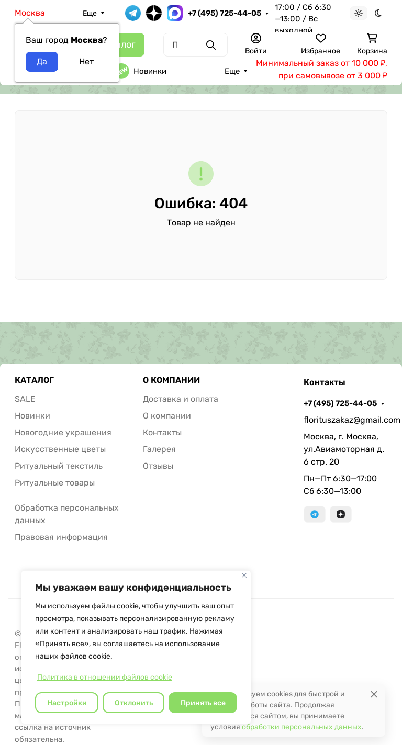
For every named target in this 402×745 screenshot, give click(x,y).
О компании (167, 416)
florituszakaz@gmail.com (345, 420)
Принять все (203, 702)
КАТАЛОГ (34, 380)
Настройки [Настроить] (67, 702)
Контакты (162, 432)
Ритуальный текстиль (59, 466)
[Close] (374, 693)
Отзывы (158, 466)
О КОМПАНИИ (171, 380)
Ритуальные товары (55, 483)
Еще (90, 13)
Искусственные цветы (60, 449)
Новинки (140, 71)
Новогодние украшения (63, 432)
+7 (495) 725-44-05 (224, 13)
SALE (25, 399)
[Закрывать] (244, 575)
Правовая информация (61, 537)
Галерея (159, 449)
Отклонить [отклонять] (134, 702)
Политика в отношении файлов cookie (104, 677)
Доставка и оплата (180, 399)
